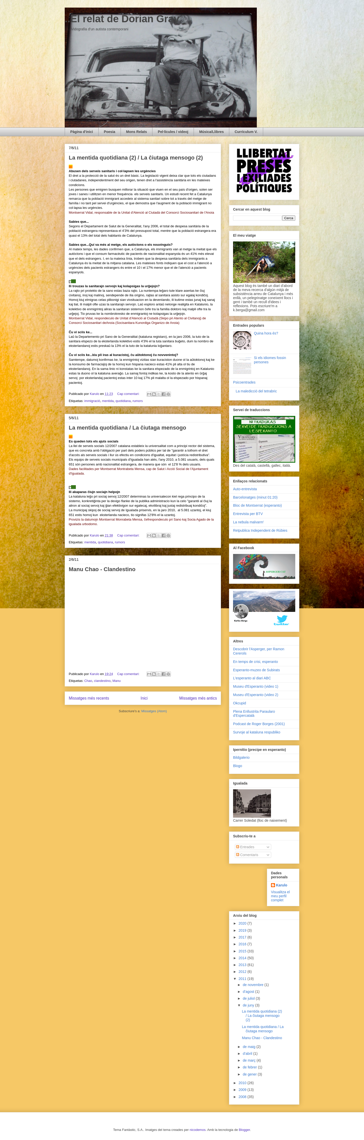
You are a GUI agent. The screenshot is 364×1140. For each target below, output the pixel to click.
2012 (243, 972)
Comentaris (247, 855)
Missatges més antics (198, 698)
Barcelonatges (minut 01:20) (255, 497)
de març (249, 1060)
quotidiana (123, 401)
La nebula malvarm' (248, 522)
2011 (243, 979)
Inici (144, 698)
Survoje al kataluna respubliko (256, 732)
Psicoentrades (244, 382)
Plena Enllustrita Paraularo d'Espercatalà (254, 713)
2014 (243, 958)
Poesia (109, 132)
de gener (250, 1074)
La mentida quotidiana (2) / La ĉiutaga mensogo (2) (136, 157)
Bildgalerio (241, 757)
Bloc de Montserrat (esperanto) (257, 505)
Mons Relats (136, 132)
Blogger (244, 1130)
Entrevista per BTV (248, 514)
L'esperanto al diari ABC (252, 678)
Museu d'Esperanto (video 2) (255, 695)
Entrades (245, 847)
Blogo (237, 766)
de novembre (253, 985)
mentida (108, 401)
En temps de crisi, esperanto (255, 662)
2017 (243, 937)
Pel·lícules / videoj (173, 132)
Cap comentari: (129, 394)
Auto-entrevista (245, 489)
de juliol (249, 998)
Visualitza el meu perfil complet (280, 896)
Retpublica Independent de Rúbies (260, 530)
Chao (88, 681)
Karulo (281, 885)
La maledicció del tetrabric (256, 391)
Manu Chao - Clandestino (102, 569)
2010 (243, 1083)
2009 (243, 1090)
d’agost (249, 992)
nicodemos (198, 1130)
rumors (137, 401)
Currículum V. (246, 132)
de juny (249, 1005)
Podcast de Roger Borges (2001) (259, 724)
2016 (243, 944)
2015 (243, 951)
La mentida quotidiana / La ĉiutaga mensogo (127, 427)
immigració (92, 401)
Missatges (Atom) (154, 711)
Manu (116, 681)
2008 (243, 1097)
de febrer (250, 1067)
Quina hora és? (266, 333)
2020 (243, 923)
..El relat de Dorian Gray (122, 18)
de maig (249, 1047)
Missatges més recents (89, 698)
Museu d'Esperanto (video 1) (255, 686)
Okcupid (239, 703)
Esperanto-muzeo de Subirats (256, 670)
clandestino (102, 681)
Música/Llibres (211, 132)
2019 (243, 930)
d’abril (248, 1054)
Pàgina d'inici (81, 132)
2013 (243, 965)
